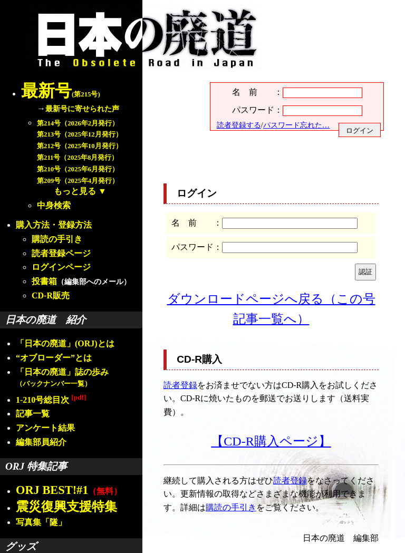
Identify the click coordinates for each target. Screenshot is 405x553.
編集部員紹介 (41, 442)
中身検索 (54, 205)
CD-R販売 (51, 295)
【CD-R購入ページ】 (271, 441)
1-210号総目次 (51, 399)
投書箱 (44, 281)
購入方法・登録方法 (54, 224)
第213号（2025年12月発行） (79, 134)
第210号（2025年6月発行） (78, 169)
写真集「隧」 (41, 522)
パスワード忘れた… (296, 125)
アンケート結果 (45, 427)
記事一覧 (33, 413)
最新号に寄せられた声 (82, 108)
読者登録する (239, 125)
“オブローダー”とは (54, 357)
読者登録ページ (61, 253)
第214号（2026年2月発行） (78, 123)
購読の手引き (57, 239)
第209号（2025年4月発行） (78, 181)
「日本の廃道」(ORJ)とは (65, 343)
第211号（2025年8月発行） (77, 157)
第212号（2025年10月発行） (79, 146)
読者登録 (180, 385)
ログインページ (61, 267)
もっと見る (75, 191)
